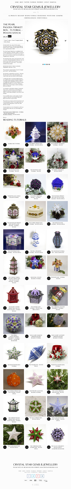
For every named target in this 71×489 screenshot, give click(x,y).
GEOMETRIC (59, 15)
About (21, 2)
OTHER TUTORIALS (42, 18)
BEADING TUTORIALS (31, 15)
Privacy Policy (28, 472)
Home (17, 2)
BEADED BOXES (42, 15)
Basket (53, 2)
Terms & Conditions (43, 472)
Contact (46, 2)
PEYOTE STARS (51, 15)
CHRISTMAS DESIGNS (30, 18)
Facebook (33, 2)
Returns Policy (34, 472)
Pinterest (40, 2)
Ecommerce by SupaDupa (36, 484)
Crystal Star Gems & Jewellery (35, 7)
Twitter (26, 2)
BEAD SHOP (21, 15)
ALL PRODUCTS (12, 15)
